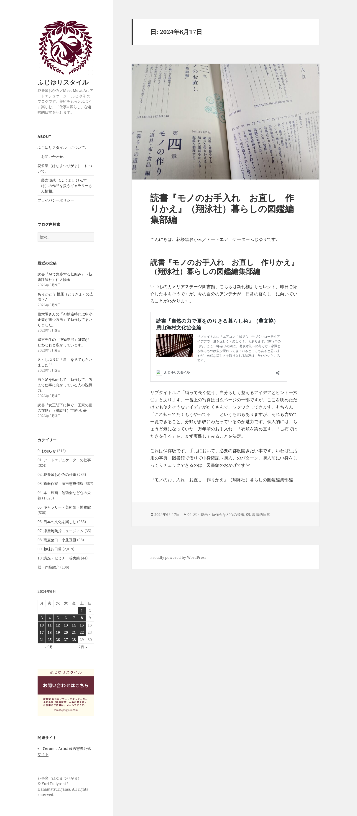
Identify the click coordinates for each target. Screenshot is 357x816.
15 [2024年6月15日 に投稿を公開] (82, 625)
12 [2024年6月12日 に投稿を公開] (58, 625)
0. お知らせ (47, 450)
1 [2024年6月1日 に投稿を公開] (82, 610)
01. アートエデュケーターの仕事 (64, 459)
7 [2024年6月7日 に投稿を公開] (74, 617)
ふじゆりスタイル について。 (63, 147)
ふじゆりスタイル (63, 82)
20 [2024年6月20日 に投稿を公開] (66, 632)
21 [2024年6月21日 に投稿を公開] (74, 632)
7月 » (83, 646)
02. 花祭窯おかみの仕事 (57, 474)
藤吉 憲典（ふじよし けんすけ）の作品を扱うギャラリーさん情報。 (66, 186)
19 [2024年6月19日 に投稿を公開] (58, 632)
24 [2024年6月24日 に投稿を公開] (42, 639)
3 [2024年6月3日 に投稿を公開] (42, 617)
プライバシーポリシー (56, 200)
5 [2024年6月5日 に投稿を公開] (58, 617)
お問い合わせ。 (54, 156)
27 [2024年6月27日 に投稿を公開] (66, 639)
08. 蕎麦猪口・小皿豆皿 (57, 539)
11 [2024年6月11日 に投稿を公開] (50, 625)
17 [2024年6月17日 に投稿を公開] (42, 632)
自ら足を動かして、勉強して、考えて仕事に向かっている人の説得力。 (65, 385)
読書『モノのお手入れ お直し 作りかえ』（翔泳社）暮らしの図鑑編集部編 (222, 208)
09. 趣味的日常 (50, 548)
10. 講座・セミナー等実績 (59, 558)
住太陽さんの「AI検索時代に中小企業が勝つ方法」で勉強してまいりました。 (65, 319)
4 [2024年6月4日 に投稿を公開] (50, 617)
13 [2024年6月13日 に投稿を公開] (66, 625)
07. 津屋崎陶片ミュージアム (61, 530)
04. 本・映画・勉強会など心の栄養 (215, 514)
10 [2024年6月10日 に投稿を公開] (42, 625)
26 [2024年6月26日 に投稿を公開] (58, 639)
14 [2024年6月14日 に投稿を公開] (74, 625)
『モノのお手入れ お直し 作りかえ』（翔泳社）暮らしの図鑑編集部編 (224, 266)
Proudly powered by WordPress (178, 557)
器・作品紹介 (48, 567)
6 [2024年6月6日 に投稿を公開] (66, 617)
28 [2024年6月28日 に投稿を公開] (74, 639)
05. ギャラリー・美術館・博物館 (64, 507)
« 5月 (49, 646)
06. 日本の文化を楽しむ (57, 521)
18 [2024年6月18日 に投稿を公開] (50, 632)
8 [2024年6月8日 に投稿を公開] (82, 617)
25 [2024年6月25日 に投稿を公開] (50, 639)
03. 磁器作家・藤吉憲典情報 (61, 483)
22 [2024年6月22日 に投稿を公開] (82, 632)
